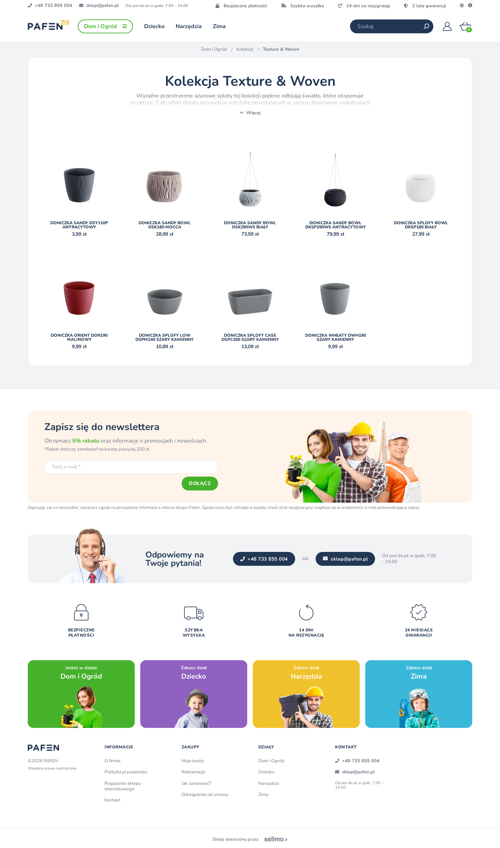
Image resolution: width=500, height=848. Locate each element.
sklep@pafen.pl (344, 558)
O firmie (112, 759)
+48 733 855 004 (263, 558)
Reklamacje (193, 770)
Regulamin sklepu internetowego (123, 784)
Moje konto (193, 759)
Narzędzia (268, 781)
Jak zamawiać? (196, 781)
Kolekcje (244, 49)
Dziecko (266, 770)
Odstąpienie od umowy (205, 792)
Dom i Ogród (214, 49)
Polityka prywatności (126, 770)
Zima (263, 792)
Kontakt (112, 798)
